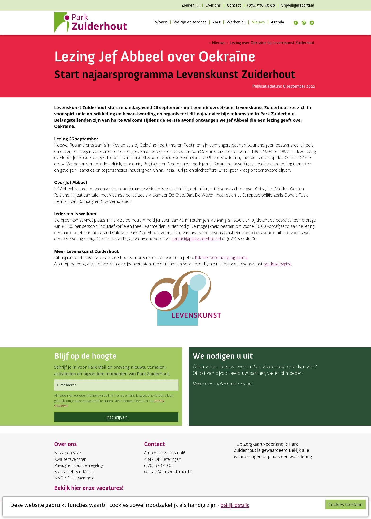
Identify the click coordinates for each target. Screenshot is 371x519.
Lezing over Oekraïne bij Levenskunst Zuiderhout (272, 42)
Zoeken (188, 5)
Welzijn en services (190, 22)
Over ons (213, 5)
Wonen (161, 22)
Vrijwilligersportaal (297, 5)
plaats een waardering (290, 456)
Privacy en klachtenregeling (78, 465)
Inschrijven (116, 417)
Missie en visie (67, 453)
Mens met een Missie (74, 471)
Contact (234, 5)
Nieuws (258, 22)
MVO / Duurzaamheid (74, 478)
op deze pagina (277, 264)
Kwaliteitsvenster (70, 459)
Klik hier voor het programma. (221, 257)
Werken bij (236, 22)
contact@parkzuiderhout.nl (196, 239)
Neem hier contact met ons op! (222, 383)
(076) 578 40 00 (261, 5)
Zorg (217, 22)
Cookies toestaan (345, 504)
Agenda (277, 22)
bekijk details (235, 505)
